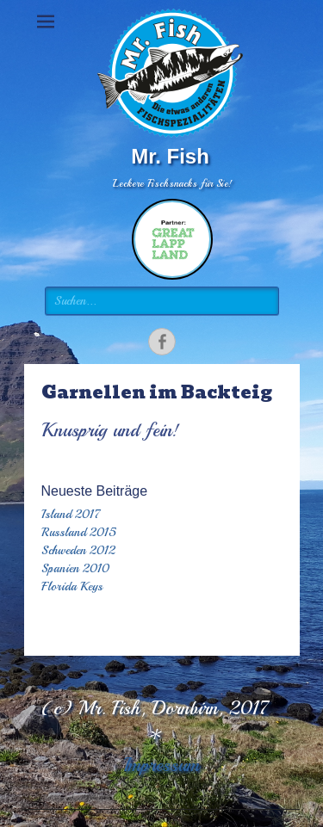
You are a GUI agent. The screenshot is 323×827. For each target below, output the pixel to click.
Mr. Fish (170, 156)
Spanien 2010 (75, 568)
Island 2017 (71, 514)
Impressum (161, 765)
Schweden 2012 (78, 550)
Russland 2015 (78, 532)
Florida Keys (71, 586)
